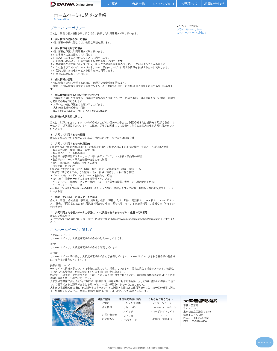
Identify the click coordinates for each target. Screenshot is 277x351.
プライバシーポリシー (189, 29)
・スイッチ (127, 311)
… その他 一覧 (129, 320)
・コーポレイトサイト (162, 311)
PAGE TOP (264, 342)
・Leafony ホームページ (163, 307)
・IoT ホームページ (160, 303)
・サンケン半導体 (131, 303)
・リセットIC (128, 307)
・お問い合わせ (108, 314)
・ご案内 (105, 303)
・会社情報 (106, 307)
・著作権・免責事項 (161, 319)
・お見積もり (107, 319)
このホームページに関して (192, 32)
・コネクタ (127, 315)
